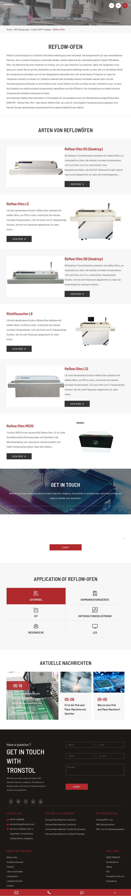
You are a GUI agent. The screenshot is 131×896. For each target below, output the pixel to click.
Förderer (10, 849)
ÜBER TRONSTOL (113, 840)
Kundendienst (112, 845)
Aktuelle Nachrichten (65, 645)
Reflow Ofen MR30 (20, 410)
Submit (65, 529)
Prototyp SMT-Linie (104, 802)
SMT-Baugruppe (21, 29)
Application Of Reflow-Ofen (65, 561)
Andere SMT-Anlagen (41, 29)
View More (76, 183)
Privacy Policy (117, 884)
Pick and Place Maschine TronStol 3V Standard (65, 817)
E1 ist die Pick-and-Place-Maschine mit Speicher (76, 692)
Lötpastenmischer (15, 864)
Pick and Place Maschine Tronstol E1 (60, 802)
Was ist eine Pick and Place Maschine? (107, 692)
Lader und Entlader (15, 854)
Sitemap (104, 884)
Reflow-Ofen (59, 29)
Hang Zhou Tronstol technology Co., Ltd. (35, 884)
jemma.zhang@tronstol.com (20, 807)
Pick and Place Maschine (60, 796)
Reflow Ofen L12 (75, 360)
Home (9, 29)
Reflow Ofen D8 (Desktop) (83, 254)
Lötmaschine (12, 859)
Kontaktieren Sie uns (115, 859)
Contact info (15, 796)
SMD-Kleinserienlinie (105, 807)
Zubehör (10, 868)
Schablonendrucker (15, 845)
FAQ (108, 854)
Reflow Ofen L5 (18, 203)
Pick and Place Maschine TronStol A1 (60, 807)
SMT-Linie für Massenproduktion (110, 812)
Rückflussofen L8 (20, 309)
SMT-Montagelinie (107, 796)
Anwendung (111, 864)
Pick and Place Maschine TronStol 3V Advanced (65, 812)
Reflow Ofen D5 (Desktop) (82, 148)
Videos (109, 849)
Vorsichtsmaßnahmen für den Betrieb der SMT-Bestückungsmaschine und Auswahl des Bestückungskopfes (26, 686)
